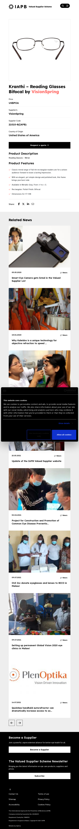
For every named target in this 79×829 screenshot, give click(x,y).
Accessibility (14, 804)
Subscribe (39, 776)
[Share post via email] (34, 204)
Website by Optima (15, 826)
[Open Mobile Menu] (67, 6)
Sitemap (12, 799)
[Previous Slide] (12, 723)
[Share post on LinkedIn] (29, 204)
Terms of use (43, 794)
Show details (64, 423)
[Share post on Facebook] (20, 204)
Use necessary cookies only (39, 434)
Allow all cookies (64, 435)
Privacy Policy (43, 799)
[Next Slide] (20, 723)
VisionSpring (45, 91)
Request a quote (39, 145)
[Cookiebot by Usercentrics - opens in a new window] (65, 391)
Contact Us (13, 794)
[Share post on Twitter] (24, 204)
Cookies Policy (44, 804)
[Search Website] (62, 5)
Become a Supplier (39, 749)
